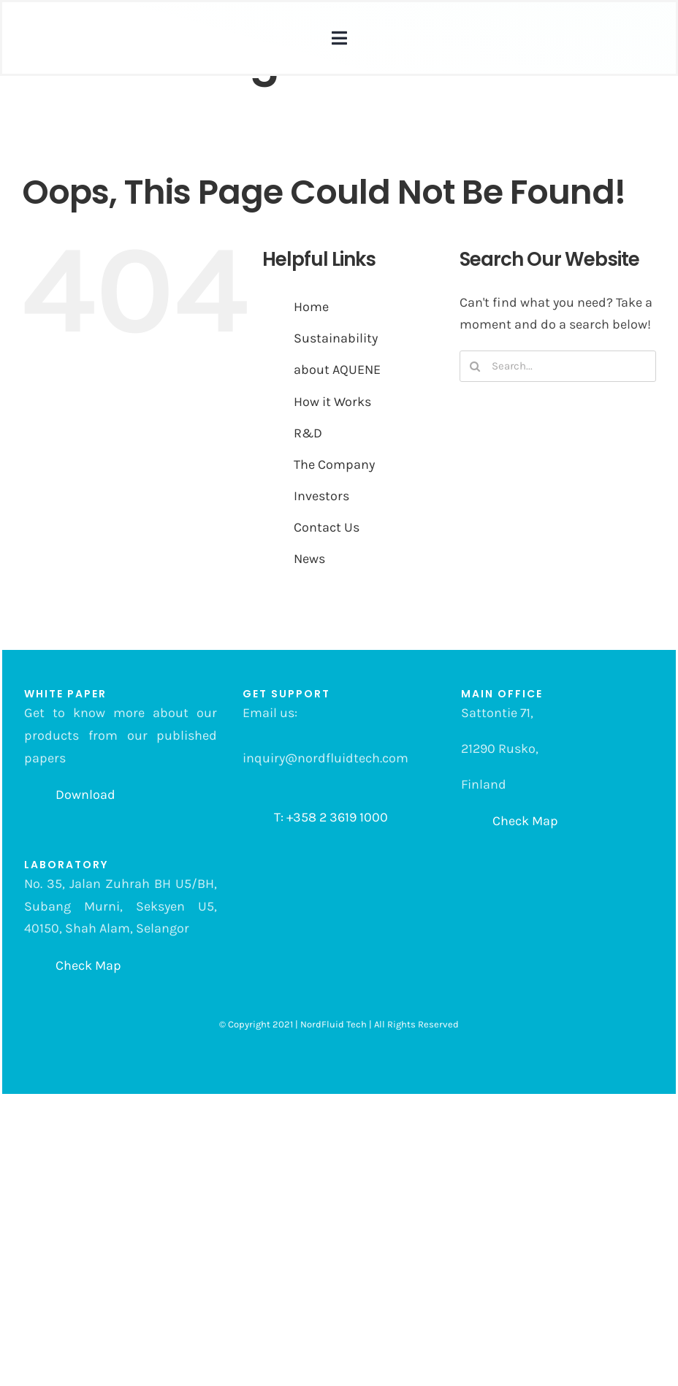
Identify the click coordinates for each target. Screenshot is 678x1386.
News (309, 559)
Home (311, 307)
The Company (334, 464)
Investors (321, 496)
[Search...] (558, 366)
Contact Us (326, 527)
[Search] (475, 366)
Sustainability (336, 338)
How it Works (332, 402)
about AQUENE (337, 369)
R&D (308, 433)
